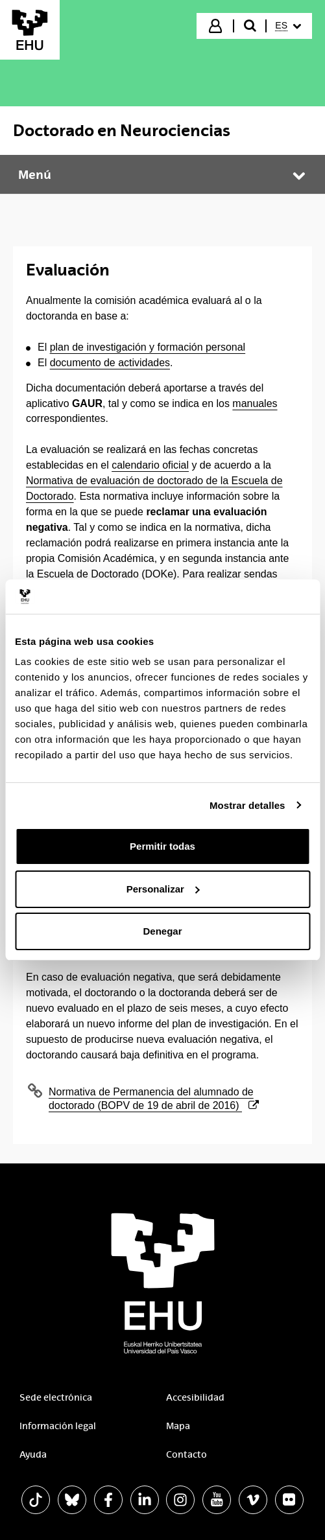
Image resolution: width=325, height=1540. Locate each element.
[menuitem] (288, 26)
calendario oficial (150, 465)
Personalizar (163, 888)
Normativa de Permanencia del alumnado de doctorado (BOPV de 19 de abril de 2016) (154, 1099)
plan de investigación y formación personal (148, 347)
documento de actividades (110, 362)
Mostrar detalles (247, 805)
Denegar (162, 931)
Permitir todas (162, 846)
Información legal (57, 1426)
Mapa (178, 1426)
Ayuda (33, 1454)
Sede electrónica (55, 1397)
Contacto (186, 1454)
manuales (254, 403)
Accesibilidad (195, 1397)
